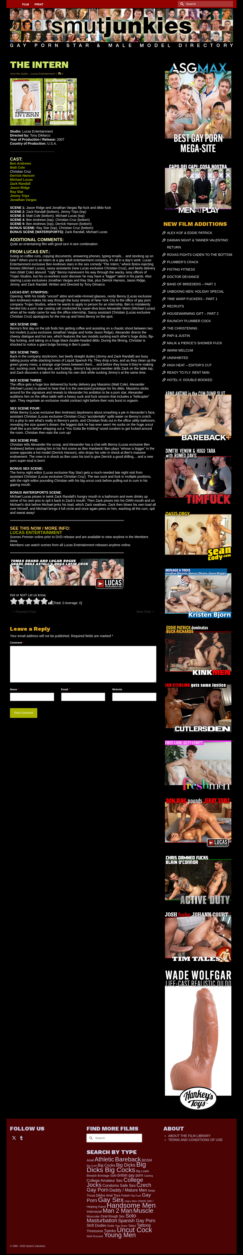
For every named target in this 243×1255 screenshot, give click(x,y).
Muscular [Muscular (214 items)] (93, 1216)
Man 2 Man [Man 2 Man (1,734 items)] (117, 1210)
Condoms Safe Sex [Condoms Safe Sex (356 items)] (119, 1185)
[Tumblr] (21, 1137)
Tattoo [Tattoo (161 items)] (132, 1225)
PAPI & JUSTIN (178, 336)
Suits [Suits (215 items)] (110, 1225)
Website (117, 689)
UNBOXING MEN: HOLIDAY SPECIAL (195, 291)
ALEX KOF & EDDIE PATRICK (189, 233)
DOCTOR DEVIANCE (183, 277)
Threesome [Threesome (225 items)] (95, 1231)
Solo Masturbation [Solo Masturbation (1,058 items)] (111, 1218)
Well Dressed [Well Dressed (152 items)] (95, 1236)
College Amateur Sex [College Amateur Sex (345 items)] (104, 1180)
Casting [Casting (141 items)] (148, 1175)
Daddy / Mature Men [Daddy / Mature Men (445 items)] (128, 1190)
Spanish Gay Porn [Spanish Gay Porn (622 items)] (136, 1220)
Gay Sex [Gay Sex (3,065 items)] (111, 1199)
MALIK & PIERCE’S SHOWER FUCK (194, 343)
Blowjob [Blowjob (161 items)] (92, 1175)
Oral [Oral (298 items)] (104, 1216)
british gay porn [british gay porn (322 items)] (130, 1175)
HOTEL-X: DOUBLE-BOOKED (189, 380)
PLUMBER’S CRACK (183, 262)
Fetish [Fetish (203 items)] (125, 1195)
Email (65, 689)
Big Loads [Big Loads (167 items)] (142, 1171)
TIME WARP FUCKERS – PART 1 (192, 299)
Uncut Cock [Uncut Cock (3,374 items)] (134, 1230)
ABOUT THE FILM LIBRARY (189, 1136)
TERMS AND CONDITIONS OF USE (195, 1140)
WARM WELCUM (180, 350)
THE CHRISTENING (182, 328)
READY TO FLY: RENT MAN (188, 372)
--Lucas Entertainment (42, 73)
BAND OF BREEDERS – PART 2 (191, 284)
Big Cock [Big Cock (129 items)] (92, 1165)
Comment (17, 642)
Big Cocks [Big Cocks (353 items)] (106, 1165)
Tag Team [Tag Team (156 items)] (121, 1225)
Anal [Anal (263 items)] (90, 1160)
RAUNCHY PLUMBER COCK (189, 321)
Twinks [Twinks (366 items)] (110, 1231)
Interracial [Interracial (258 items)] (94, 1211)
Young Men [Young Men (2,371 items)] (120, 1235)
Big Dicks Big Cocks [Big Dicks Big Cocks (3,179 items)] (116, 1167)
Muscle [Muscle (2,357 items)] (143, 1210)
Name (14, 689)
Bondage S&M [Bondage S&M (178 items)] (107, 1175)
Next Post (143, 612)
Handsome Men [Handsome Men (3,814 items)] (131, 1205)
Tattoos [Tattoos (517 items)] (144, 1225)
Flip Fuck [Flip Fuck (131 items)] (136, 1195)
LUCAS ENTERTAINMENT (36, 532)
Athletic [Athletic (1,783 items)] (104, 1159)
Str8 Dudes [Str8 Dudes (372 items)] (96, 1225)
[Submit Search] (181, 4)
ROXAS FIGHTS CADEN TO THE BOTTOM (199, 255)
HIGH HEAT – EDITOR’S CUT (189, 365)
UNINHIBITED (177, 358)
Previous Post (25, 612)
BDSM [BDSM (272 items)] (147, 1160)
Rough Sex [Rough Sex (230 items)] (116, 1216)
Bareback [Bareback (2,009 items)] (128, 1159)
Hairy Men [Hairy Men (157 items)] (131, 1201)
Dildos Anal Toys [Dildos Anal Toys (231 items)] (108, 1195)
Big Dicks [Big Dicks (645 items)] (125, 1165)
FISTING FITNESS (181, 269)
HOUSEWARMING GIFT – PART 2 (193, 313)
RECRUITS (175, 306)
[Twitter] (14, 1137)
